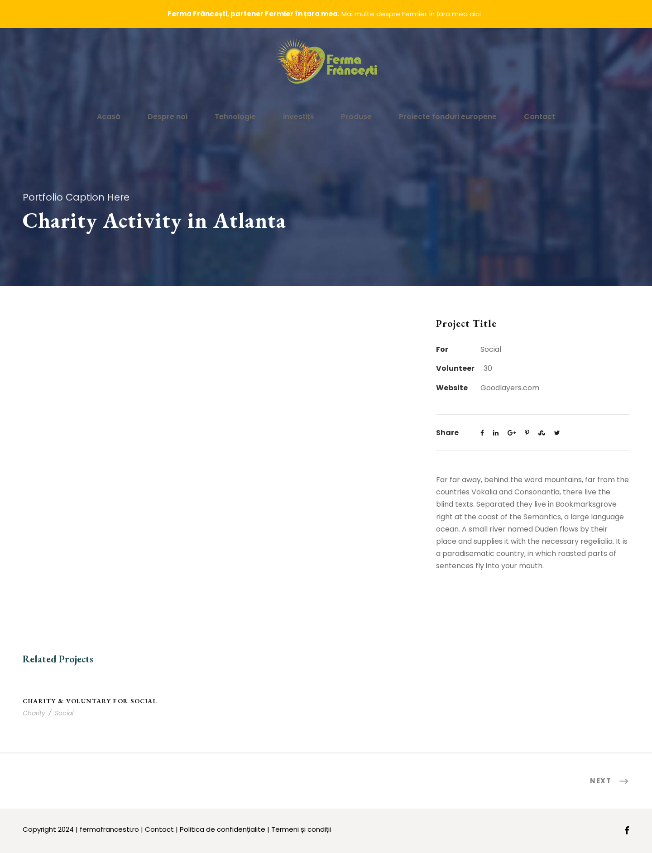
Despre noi (167, 116)
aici (475, 14)
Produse (356, 116)
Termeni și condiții (301, 829)
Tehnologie (235, 116)
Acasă (108, 116)
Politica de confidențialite (222, 829)
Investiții (298, 116)
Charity (34, 713)
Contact (539, 116)
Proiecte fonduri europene (448, 116)
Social (64, 713)
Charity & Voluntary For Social (90, 701)
